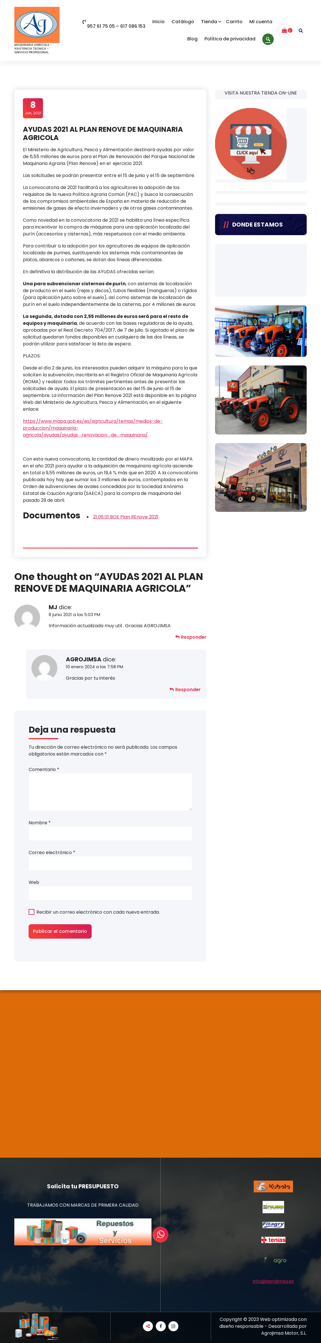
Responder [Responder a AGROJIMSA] (188, 689)
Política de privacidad (229, 39)
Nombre (40, 822)
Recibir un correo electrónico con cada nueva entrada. (98, 912)
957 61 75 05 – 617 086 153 (113, 26)
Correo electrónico (52, 852)
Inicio (158, 21)
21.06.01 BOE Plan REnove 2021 (125, 517)
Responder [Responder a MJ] (193, 637)
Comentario (44, 769)
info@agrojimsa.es (273, 1281)
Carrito (234, 21)
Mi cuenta (260, 21)
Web (34, 882)
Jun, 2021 (33, 108)
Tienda (209, 21)
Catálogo (183, 21)
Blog (192, 39)
